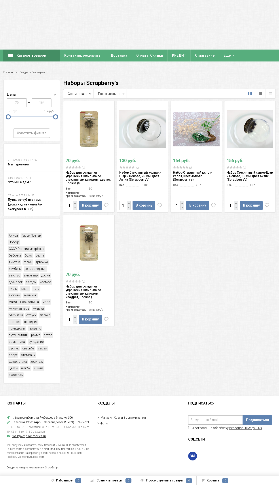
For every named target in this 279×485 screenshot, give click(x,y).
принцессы (17, 328)
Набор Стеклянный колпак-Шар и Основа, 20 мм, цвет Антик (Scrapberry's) (140, 176)
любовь (15, 295)
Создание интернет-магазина (24, 467)
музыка (38, 308)
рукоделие (36, 341)
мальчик (30, 295)
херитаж (36, 361)
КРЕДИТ (179, 55)
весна (40, 255)
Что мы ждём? (19, 182)
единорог (16, 282)
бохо (28, 255)
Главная (8, 72)
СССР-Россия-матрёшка (26, 249)
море (46, 302)
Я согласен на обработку (225, 428)
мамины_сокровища (24, 302)
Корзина (214, 480)
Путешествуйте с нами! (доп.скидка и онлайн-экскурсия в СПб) (25, 204)
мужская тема (19, 308)
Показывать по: (109, 94)
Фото (104, 423)
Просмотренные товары (166, 480)
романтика (17, 341)
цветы (13, 368)
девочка (42, 262)
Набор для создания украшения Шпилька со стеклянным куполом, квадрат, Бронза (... (83, 292)
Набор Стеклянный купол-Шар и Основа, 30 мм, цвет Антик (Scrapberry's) (250, 176)
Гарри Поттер (31, 235)
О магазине (204, 55)
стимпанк (28, 355)
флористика (18, 361)
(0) (75, 167)
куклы (13, 288)
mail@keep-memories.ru (29, 436)
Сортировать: (78, 94)
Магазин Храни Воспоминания (123, 417)
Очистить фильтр (31, 133)
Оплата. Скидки (149, 55)
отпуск (31, 315)
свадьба (28, 348)
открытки (16, 315)
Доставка (118, 55)
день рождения (35, 268)
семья (42, 348)
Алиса (13, 235)
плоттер (15, 322)
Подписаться (257, 420)
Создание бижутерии (32, 72)
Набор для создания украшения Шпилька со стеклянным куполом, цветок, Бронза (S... (88, 178)
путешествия (18, 335)
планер (45, 315)
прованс (34, 328)
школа (39, 368)
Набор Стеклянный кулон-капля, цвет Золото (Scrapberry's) (193, 176)
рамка (35, 335)
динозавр (31, 275)
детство (14, 275)
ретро (48, 335)
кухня (25, 288)
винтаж (14, 262)
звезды (31, 282)
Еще (227, 55)
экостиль (16, 375)
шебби (25, 368)
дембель (15, 268)
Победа (14, 242)
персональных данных (245, 428)
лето (36, 288)
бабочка (15, 255)
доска (45, 275)
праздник (31, 322)
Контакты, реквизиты (82, 55)
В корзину (90, 205)
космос (45, 282)
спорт (13, 355)
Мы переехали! (19, 164)
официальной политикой (59, 448)
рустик (14, 348)
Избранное (66, 480)
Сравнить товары (110, 480)
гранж (27, 262)
